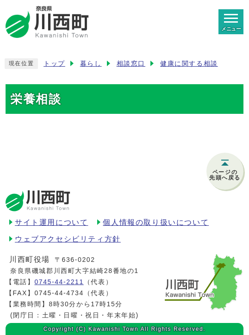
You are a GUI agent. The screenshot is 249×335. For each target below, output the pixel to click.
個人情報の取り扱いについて (156, 222)
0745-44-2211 (58, 281)
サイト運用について (51, 222)
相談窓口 (131, 63)
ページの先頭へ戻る (225, 175)
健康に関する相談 (189, 63)
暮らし (91, 63)
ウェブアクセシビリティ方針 (68, 239)
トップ (54, 63)
